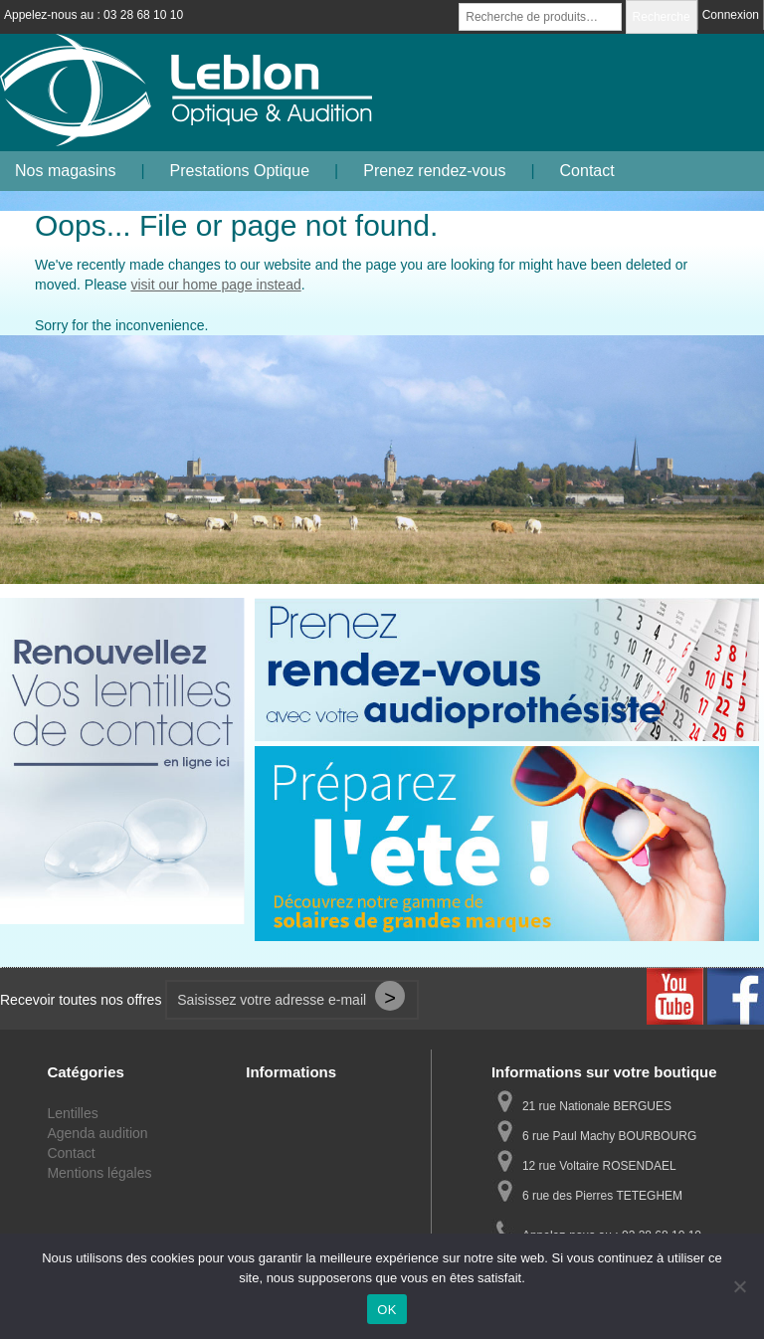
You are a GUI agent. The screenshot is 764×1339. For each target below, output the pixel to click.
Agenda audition (97, 1133)
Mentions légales (99, 1173)
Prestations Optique (240, 170)
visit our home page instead (216, 284)
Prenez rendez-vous (434, 170)
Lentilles (72, 1113)
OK (386, 1309)
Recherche (661, 17)
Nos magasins (65, 170)
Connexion (730, 15)
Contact (587, 170)
